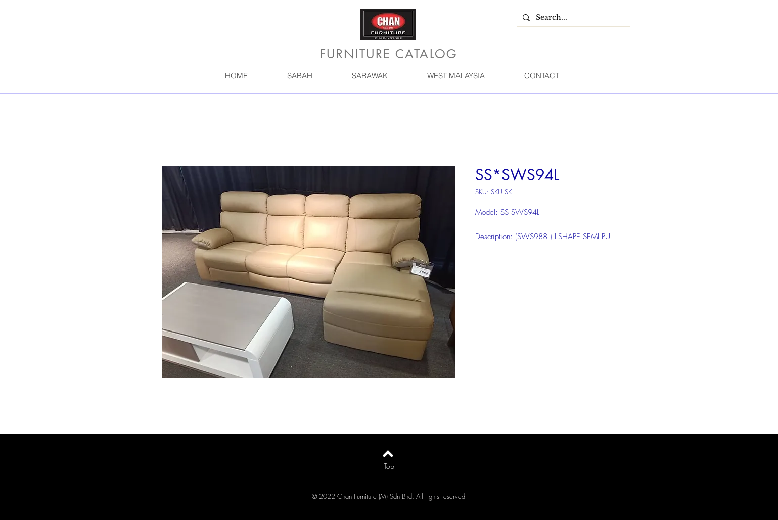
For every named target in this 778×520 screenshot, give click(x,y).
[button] (299, 75)
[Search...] (572, 18)
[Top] (389, 466)
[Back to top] (388, 454)
